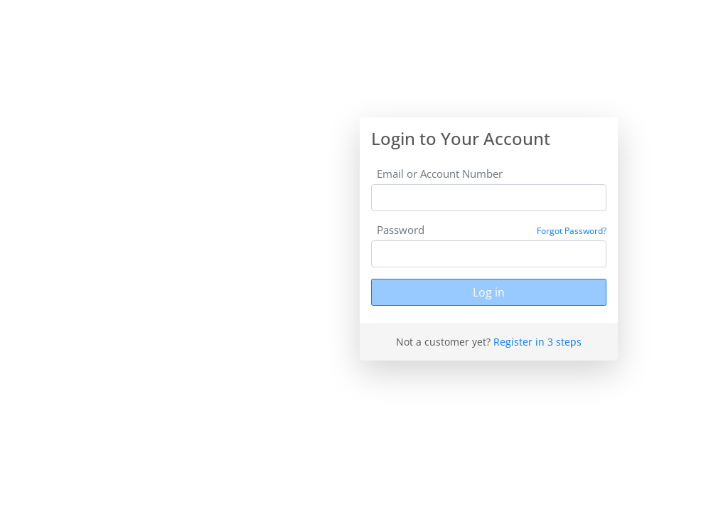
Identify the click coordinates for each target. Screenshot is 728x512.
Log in (489, 292)
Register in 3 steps (537, 341)
